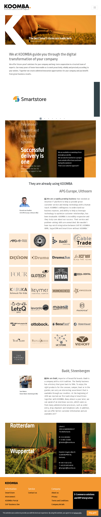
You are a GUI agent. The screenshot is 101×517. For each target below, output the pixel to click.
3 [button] (48, 118)
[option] (52, 99)
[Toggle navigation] (95, 8)
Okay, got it (92, 513)
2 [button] (44, 118)
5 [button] (56, 118)
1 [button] (40, 118)
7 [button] (64, 118)
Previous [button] (3, 99)
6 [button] (60, 118)
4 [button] (52, 118)
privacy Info (78, 513)
